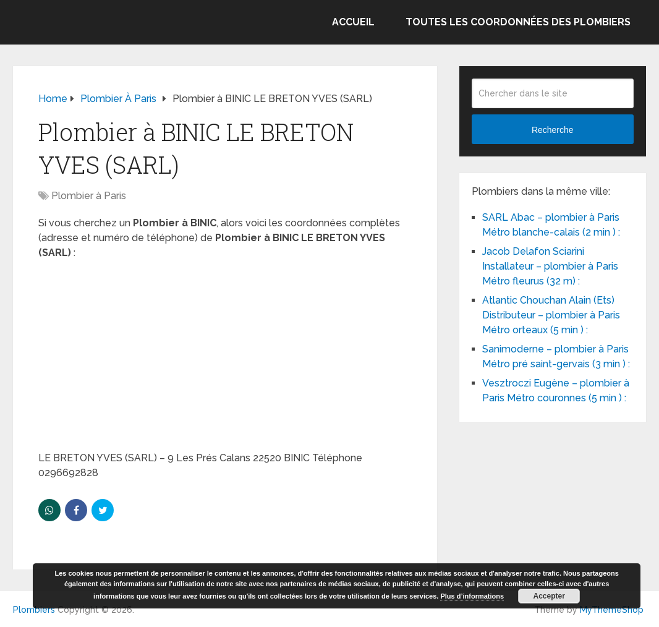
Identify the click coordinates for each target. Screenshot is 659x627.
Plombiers (34, 610)
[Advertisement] (225, 359)
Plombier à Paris (88, 196)
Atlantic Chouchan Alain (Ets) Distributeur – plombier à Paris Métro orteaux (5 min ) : (551, 315)
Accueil (353, 22)
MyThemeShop (612, 610)
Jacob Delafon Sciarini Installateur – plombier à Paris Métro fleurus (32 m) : (550, 266)
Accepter (549, 596)
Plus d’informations (472, 596)
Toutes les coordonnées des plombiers (518, 22)
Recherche (553, 130)
